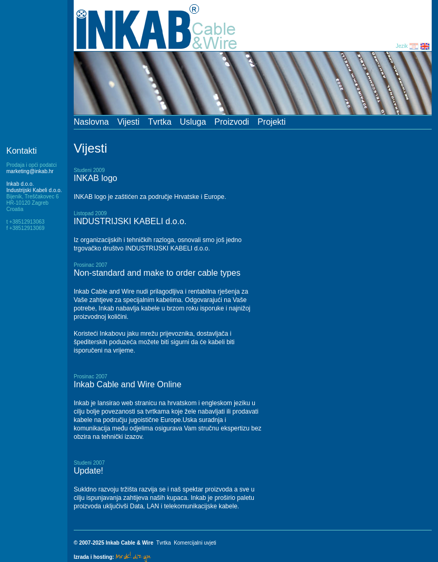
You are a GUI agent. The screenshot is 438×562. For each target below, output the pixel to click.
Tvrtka (159, 121)
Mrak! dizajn (132, 555)
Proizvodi (231, 121)
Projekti (271, 121)
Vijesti (128, 121)
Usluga (193, 121)
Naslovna (91, 121)
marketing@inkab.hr (30, 171)
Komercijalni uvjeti (195, 543)
